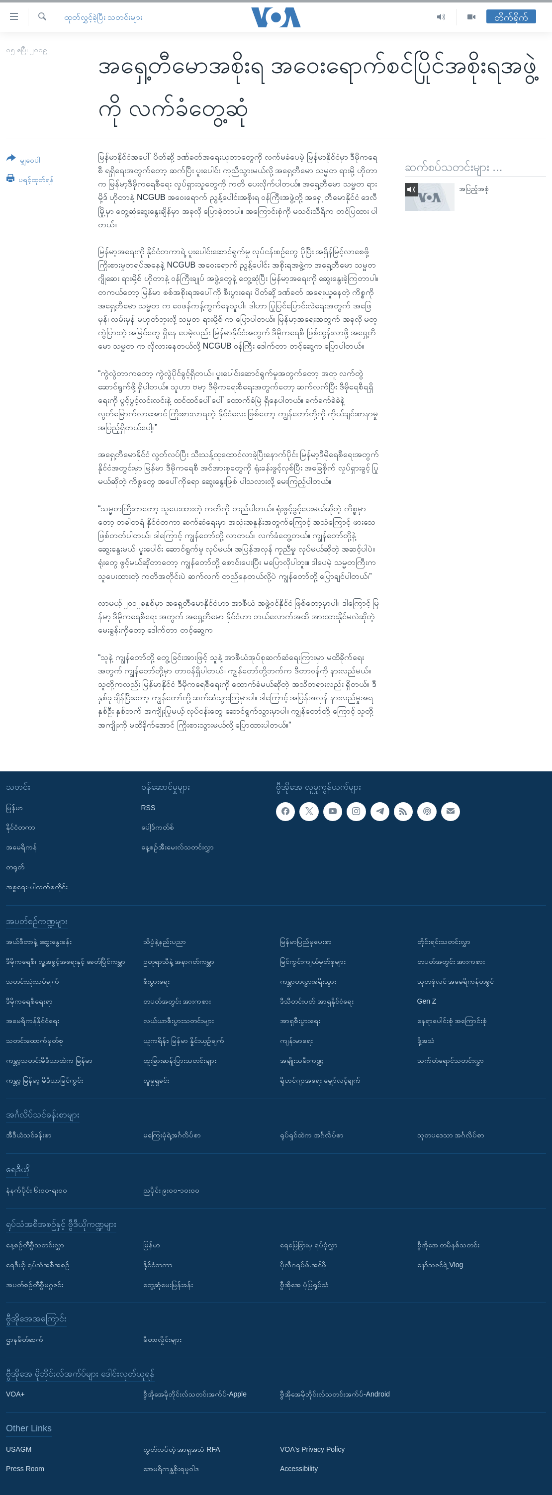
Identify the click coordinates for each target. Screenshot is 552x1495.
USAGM (18, 1449)
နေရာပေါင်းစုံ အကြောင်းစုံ (452, 1021)
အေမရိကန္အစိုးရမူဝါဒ (171, 1469)
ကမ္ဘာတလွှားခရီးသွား (308, 981)
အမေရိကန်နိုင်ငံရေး (32, 1021)
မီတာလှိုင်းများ (162, 1339)
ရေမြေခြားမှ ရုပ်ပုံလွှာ (309, 1245)
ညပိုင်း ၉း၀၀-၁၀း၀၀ (171, 1190)
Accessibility (299, 1469)
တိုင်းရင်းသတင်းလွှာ (443, 941)
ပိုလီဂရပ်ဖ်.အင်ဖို (303, 1265)
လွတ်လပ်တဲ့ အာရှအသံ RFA (181, 1449)
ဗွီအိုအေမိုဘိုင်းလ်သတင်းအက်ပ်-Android (335, 1394)
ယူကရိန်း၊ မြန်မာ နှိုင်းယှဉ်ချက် (184, 1040)
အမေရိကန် (21, 847)
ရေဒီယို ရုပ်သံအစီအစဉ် (38, 1265)
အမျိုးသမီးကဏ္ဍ (302, 1060)
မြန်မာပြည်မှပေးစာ (306, 941)
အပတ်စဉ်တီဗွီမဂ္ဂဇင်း (34, 1284)
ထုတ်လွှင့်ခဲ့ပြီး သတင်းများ (103, 17)
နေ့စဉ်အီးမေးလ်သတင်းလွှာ (177, 847)
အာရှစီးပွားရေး (300, 1021)
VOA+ (15, 1394)
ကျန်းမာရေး (296, 1040)
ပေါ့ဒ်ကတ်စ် (157, 827)
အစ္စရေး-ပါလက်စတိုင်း (37, 887)
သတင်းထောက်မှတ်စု (34, 1040)
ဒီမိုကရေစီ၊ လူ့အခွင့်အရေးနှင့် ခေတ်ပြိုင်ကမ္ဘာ (65, 961)
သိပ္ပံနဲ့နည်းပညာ (164, 941)
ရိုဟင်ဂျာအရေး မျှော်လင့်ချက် (320, 1080)
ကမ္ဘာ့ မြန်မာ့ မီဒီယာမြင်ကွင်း (44, 1080)
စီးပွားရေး (156, 981)
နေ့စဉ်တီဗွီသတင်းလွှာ (35, 1245)
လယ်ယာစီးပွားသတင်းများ (178, 1021)
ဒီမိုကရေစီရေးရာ (29, 1001)
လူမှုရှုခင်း (156, 1080)
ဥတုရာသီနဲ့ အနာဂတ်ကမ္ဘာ (179, 961)
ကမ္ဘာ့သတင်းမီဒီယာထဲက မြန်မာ (49, 1060)
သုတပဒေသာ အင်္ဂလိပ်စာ (451, 1135)
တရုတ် (15, 867)
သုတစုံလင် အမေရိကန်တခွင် (455, 981)
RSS (148, 807)
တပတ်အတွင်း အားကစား (177, 1001)
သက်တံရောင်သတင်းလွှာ (450, 1060)
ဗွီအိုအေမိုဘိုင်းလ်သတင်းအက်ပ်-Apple (195, 1394)
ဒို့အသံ (426, 1040)
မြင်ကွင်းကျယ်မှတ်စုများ (313, 961)
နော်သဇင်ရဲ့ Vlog (440, 1265)
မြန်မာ (14, 807)
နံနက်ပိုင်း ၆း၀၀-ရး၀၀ (36, 1190)
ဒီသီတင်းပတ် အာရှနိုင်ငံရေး (317, 1001)
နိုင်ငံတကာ (20, 827)
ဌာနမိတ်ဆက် (24, 1339)
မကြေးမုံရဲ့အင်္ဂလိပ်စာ (172, 1135)
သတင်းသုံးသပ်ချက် (32, 981)
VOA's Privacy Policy (312, 1449)
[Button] (23, 161)
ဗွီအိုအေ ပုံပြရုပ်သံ (304, 1284)
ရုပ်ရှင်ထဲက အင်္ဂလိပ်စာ (312, 1135)
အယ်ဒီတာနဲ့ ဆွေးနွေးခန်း (39, 941)
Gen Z (427, 1001)
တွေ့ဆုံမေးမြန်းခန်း (168, 1284)
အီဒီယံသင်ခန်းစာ (29, 1135)
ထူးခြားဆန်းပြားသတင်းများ (179, 1060)
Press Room (25, 1469)
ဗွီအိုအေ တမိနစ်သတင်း (448, 1245)
